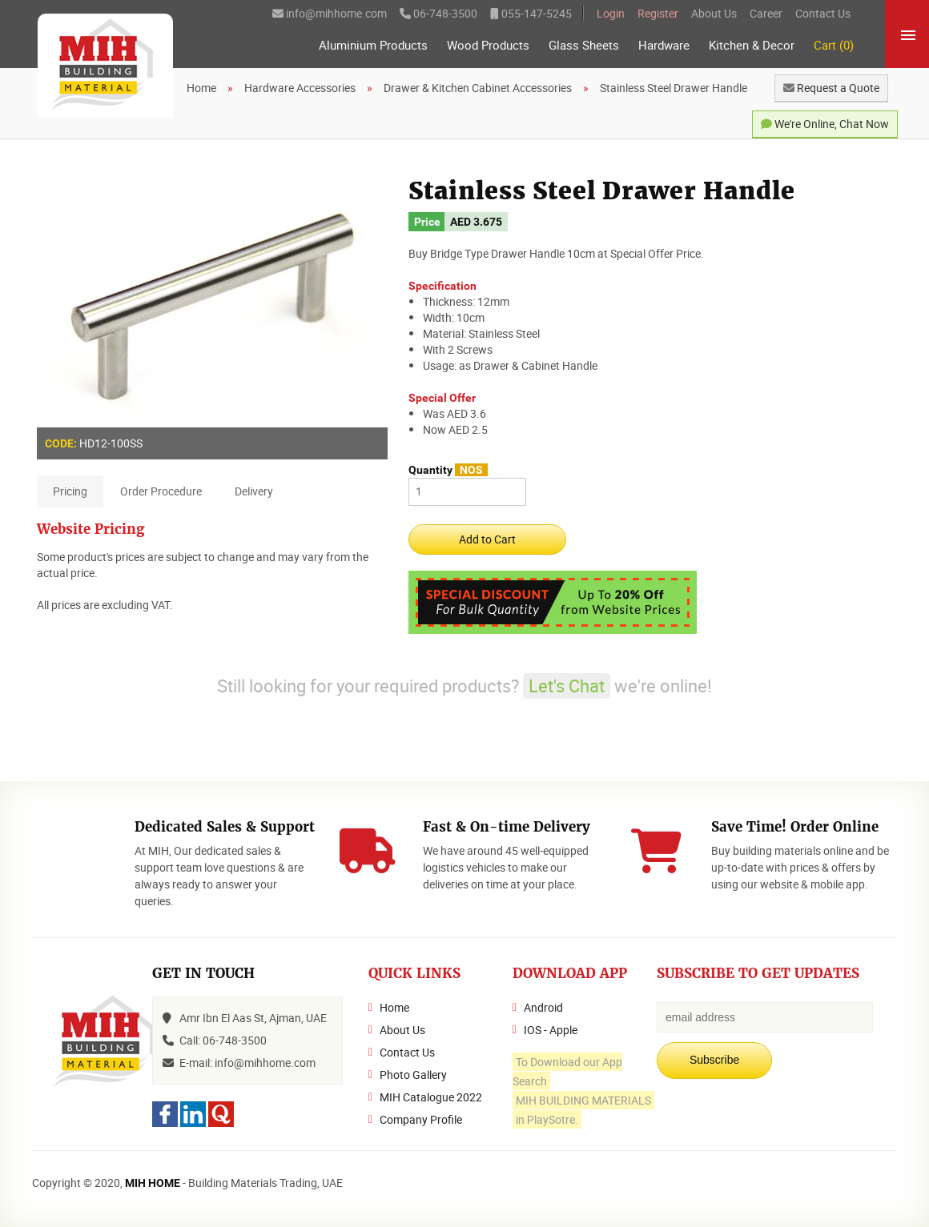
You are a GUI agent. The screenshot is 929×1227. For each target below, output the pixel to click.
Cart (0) (834, 45)
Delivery (254, 491)
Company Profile (421, 1119)
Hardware (664, 45)
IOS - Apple (550, 1029)
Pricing (70, 491)
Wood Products (488, 45)
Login (611, 13)
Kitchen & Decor (751, 45)
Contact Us (823, 13)
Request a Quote (831, 87)
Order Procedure (161, 491)
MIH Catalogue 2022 (431, 1097)
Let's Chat (567, 685)
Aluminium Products (373, 45)
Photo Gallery (413, 1074)
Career (766, 13)
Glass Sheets (584, 45)
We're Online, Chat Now (825, 123)
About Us (714, 13)
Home (394, 1007)
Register (657, 13)
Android (543, 1007)
